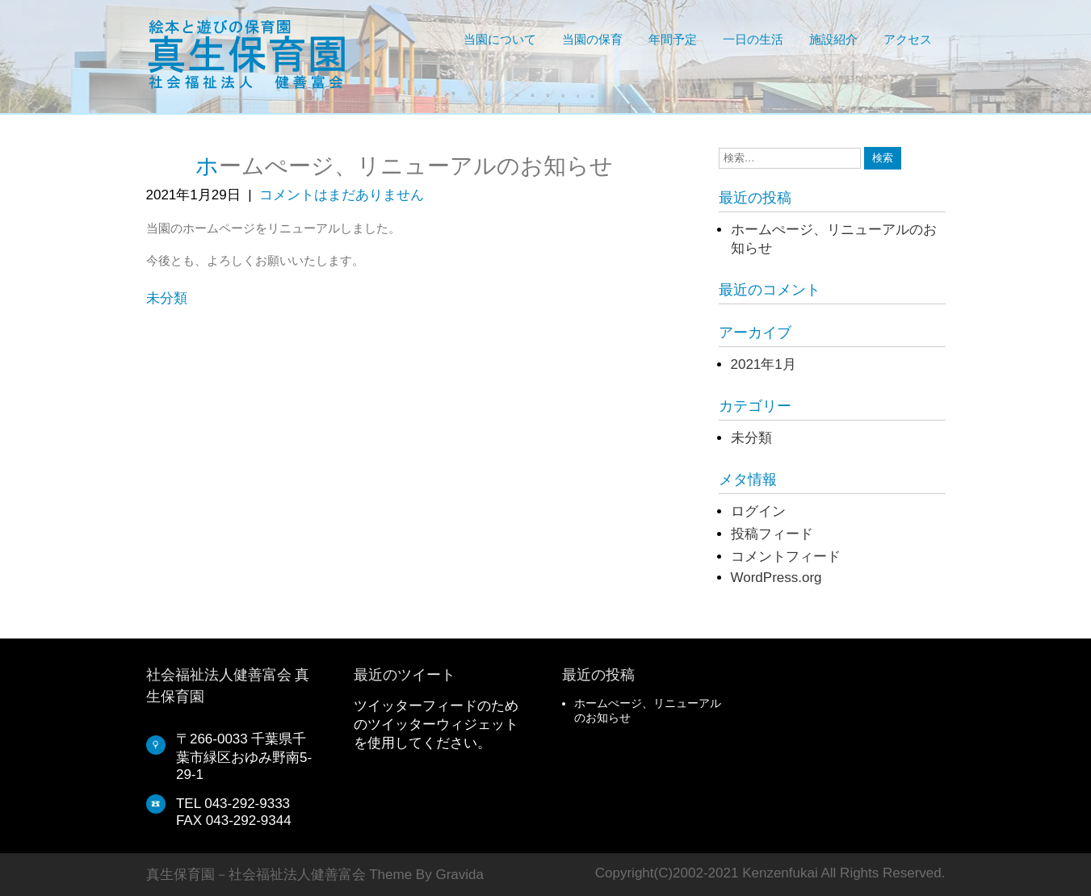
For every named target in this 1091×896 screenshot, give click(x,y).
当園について (500, 39)
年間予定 (672, 39)
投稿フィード (772, 534)
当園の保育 (592, 39)
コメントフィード (786, 556)
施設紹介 (833, 39)
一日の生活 (753, 39)
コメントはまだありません (341, 195)
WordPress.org (776, 577)
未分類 (166, 298)
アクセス (907, 39)
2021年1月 (763, 364)
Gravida (459, 874)
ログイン (758, 511)
